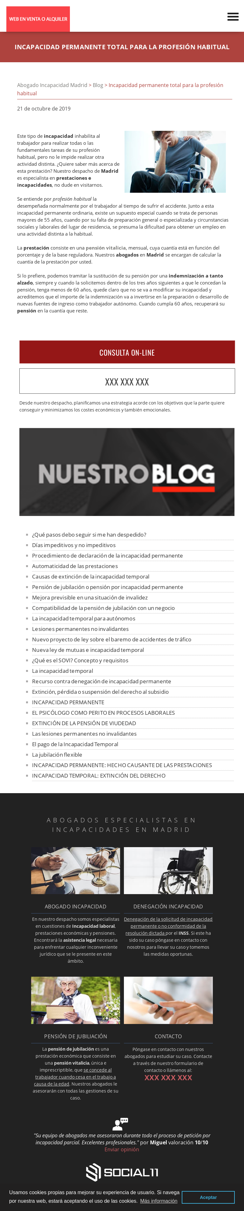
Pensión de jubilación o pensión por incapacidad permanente (107, 587)
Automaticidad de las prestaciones (75, 566)
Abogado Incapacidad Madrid (52, 85)
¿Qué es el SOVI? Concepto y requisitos (80, 660)
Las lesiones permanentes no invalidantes (84, 733)
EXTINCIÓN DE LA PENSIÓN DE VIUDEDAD (84, 723)
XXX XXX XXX (127, 381)
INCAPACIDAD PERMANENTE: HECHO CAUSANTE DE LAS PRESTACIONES (122, 765)
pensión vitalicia (106, 248)
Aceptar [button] (208, 1197)
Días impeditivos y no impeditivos (74, 545)
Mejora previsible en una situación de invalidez (90, 597)
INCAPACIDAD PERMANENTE (68, 702)
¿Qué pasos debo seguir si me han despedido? (89, 534)
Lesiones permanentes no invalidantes (80, 628)
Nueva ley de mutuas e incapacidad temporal (88, 649)
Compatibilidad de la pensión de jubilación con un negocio (103, 608)
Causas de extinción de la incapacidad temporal (90, 576)
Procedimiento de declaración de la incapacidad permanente (107, 555)
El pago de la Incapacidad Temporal (75, 744)
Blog (98, 85)
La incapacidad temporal (62, 670)
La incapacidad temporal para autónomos (83, 618)
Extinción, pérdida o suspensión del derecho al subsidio (100, 691)
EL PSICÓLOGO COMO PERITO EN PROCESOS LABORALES (103, 712)
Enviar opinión (122, 1149)
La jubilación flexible (57, 754)
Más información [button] (158, 1201)
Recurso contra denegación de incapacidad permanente (101, 681)
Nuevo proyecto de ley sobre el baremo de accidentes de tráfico (111, 639)
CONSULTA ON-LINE (127, 352)
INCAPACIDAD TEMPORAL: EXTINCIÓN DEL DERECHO (99, 775)
